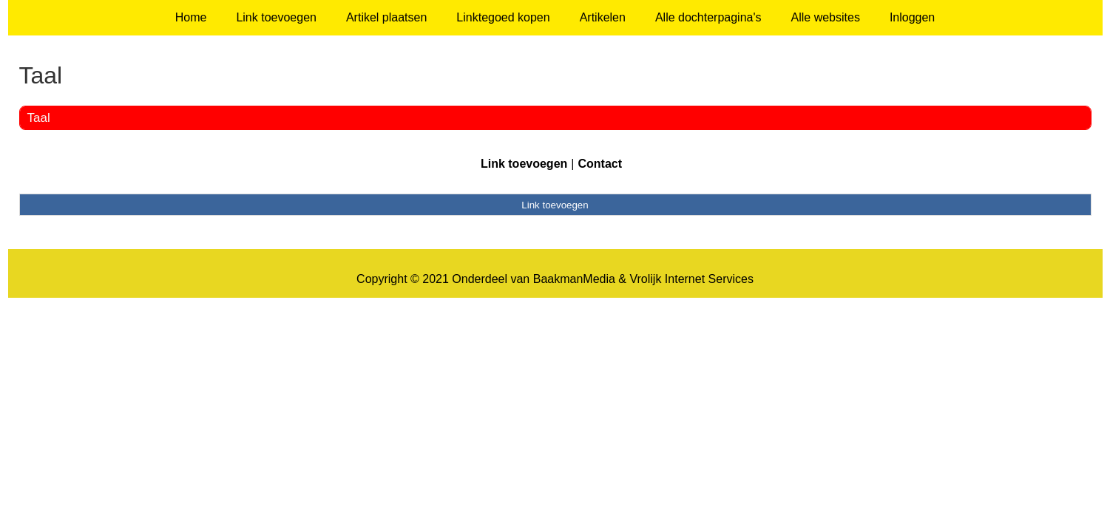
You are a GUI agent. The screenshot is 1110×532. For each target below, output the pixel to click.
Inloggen (912, 17)
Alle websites (825, 17)
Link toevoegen (276, 17)
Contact (600, 163)
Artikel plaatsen (386, 17)
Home (191, 17)
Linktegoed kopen (502, 17)
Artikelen (603, 17)
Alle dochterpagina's (708, 17)
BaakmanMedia (574, 279)
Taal (38, 118)
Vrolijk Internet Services (691, 279)
